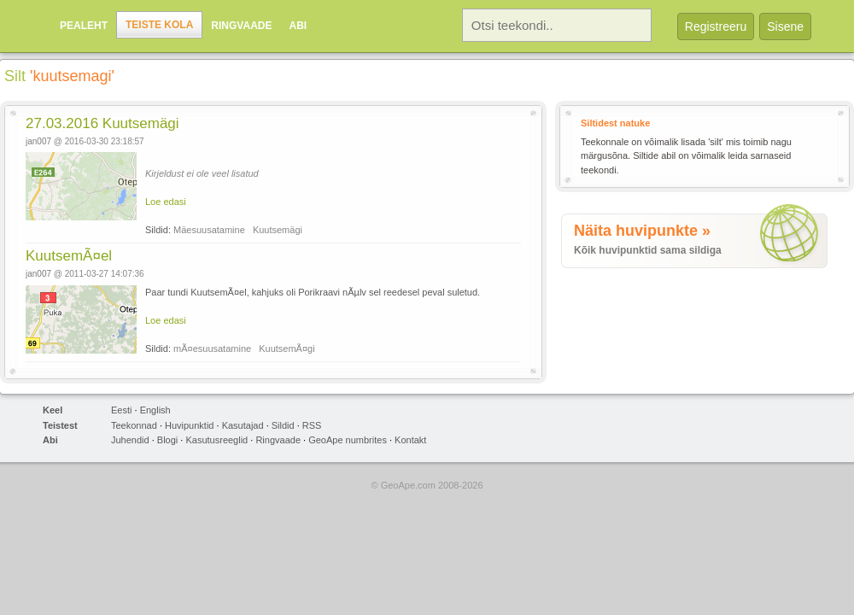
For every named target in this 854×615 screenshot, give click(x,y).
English (155, 410)
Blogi (167, 440)
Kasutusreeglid (216, 440)
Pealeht (84, 26)
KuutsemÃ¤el (69, 256)
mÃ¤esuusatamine (212, 348)
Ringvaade (241, 26)
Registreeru (715, 26)
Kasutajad (243, 425)
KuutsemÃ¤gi (286, 348)
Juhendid (130, 440)
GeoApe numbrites (347, 440)
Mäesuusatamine (209, 230)
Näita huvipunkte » (642, 230)
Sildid (283, 425)
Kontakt (410, 440)
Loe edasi (165, 201)
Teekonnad (134, 425)
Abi (298, 26)
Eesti (121, 410)
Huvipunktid (189, 425)
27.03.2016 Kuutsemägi (102, 123)
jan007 (38, 141)
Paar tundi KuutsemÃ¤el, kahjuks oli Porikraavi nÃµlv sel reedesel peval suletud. (312, 292)
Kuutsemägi (277, 230)
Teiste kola (159, 25)
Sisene (785, 26)
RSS (312, 425)
